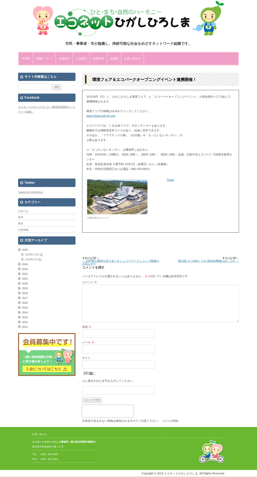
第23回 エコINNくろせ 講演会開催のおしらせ (208, 261)
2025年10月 (32, 254)
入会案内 (81, 58)
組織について (44, 58)
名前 (86, 326)
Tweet (170, 180)
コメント (89, 282)
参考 (20, 217)
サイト (86, 358)
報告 (20, 223)
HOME (26, 58)
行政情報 (23, 229)
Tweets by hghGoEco (30, 192)
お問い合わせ (132, 58)
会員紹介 (64, 58)
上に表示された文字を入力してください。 (109, 380)
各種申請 (98, 58)
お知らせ (23, 210)
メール (88, 342)
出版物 (114, 58)
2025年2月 (31, 259)
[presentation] (108, 411)
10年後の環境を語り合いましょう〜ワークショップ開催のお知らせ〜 (120, 262)
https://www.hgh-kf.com (100, 115)
